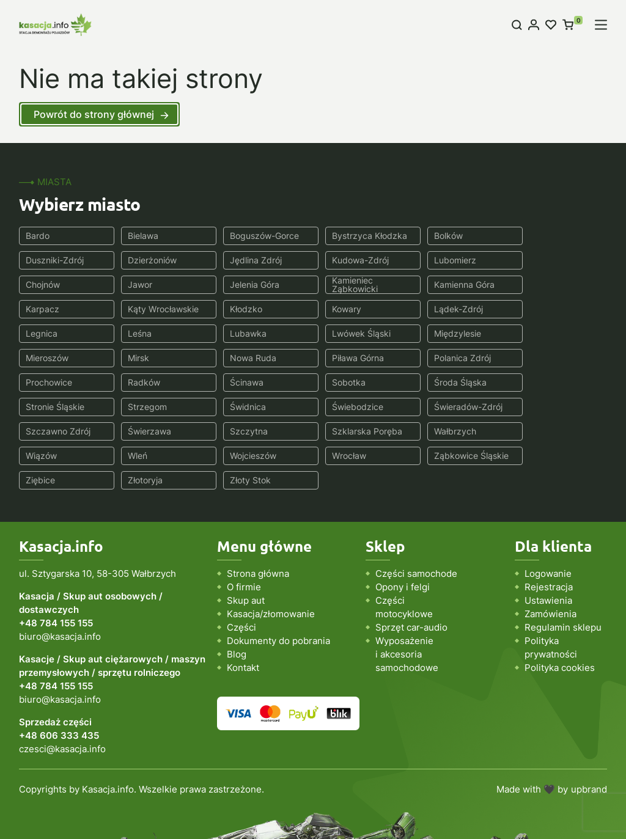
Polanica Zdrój (549, 333)
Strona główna (258, 524)
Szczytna (45, 406)
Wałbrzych (245, 406)
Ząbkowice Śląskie (162, 431)
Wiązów (338, 406)
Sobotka (339, 358)
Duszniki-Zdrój (550, 235)
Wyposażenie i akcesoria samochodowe (406, 605)
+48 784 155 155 (56, 574)
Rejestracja (549, 538)
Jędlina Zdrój (151, 260)
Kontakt (243, 619)
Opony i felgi (402, 538)
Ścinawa (240, 358)
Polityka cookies (560, 619)
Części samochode (416, 524)
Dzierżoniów (50, 260)
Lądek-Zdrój (149, 309)
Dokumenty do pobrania (278, 592)
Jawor (533, 260)
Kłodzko (537, 284)
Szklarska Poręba (160, 406)
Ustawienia (548, 551)
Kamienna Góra (254, 284)
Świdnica (143, 382)
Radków (141, 358)
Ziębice (238, 431)
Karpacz (339, 284)
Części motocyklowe (404, 558)
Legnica (240, 309)
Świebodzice (249, 382)
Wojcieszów (544, 406)
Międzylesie (49, 333)
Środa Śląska (448, 358)
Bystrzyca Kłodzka (360, 235)
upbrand (589, 740)
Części (241, 578)
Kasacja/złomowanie (271, 565)
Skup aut (246, 551)
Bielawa (140, 235)
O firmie (244, 538)
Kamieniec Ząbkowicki (148, 285)
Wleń (431, 406)
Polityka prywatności (551, 598)
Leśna (335, 309)
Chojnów (439, 260)
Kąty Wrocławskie (457, 284)
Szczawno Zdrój (454, 382)
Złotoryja (340, 431)
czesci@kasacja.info (62, 700)
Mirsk (234, 333)
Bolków (436, 235)
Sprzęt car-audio (411, 578)
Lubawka (440, 309)
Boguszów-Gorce (258, 235)
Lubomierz (344, 260)
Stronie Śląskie (550, 358)
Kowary (40, 309)
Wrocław (43, 431)
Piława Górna (448, 333)
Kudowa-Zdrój (252, 260)
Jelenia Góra (50, 284)
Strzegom (45, 382)
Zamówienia (550, 565)
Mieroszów (146, 333)
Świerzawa (543, 382)
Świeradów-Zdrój (357, 382)
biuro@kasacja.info (60, 587)
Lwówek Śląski (550, 309)
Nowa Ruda (346, 333)
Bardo (38, 235)
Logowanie (548, 524)
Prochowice (49, 358)
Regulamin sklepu (563, 578)
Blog (236, 605)
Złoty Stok (442, 431)
